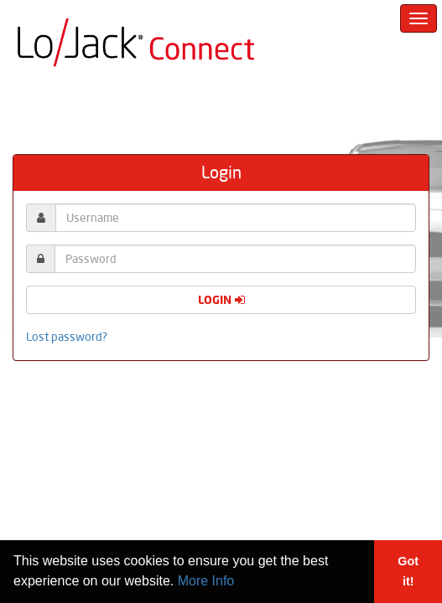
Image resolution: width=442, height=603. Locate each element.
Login (221, 299)
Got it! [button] (408, 571)
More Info (206, 581)
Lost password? (66, 336)
